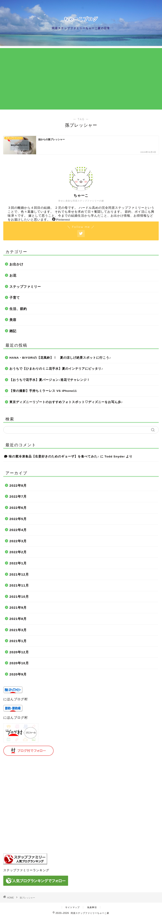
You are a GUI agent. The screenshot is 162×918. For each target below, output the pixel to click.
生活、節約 (18, 309)
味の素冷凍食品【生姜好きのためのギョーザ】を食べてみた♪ (54, 456)
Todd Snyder (114, 456)
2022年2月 (18, 552)
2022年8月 (18, 485)
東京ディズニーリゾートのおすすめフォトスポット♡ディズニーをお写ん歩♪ (66, 402)
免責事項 (92, 907)
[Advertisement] (81, 79)
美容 (12, 320)
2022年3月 (18, 541)
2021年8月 (18, 619)
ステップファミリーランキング (26, 870)
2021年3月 (18, 630)
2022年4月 (18, 530)
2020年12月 (19, 652)
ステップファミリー (25, 286)
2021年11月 (19, 585)
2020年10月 (19, 663)
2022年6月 (18, 507)
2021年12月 (19, 574)
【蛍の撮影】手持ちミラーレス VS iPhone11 (43, 390)
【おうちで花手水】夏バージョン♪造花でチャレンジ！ (49, 380)
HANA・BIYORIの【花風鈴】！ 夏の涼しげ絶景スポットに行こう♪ (60, 357)
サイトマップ (72, 907)
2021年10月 (19, 596)
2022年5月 (18, 519)
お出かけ (16, 264)
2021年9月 (18, 607)
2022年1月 (18, 563)
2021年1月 (18, 641)
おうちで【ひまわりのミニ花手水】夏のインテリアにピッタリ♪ (56, 368)
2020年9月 (18, 674)
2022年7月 (18, 496)
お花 (12, 275)
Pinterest (61, 219)
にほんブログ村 (15, 699)
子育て (14, 297)
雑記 (12, 331)
